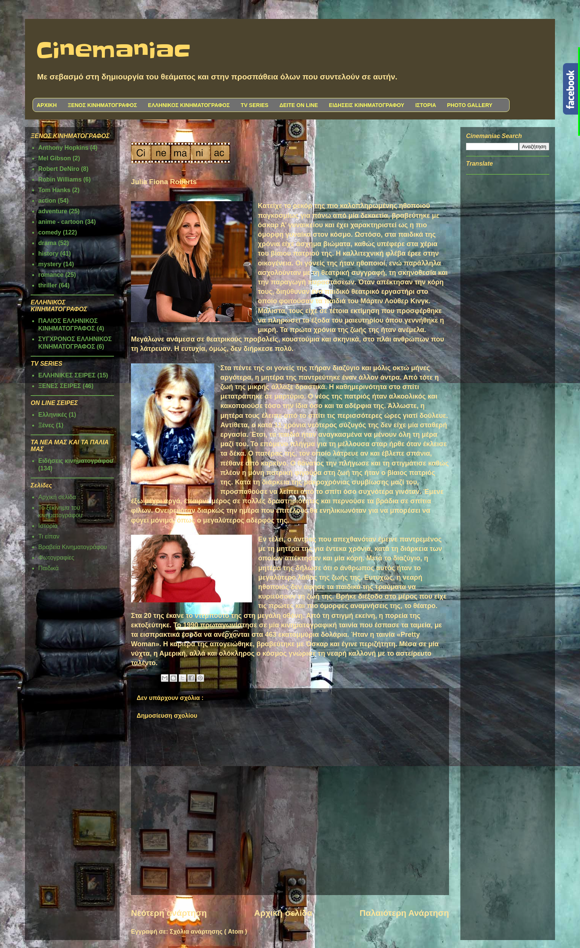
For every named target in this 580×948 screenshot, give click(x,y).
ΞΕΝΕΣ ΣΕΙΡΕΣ (59, 386)
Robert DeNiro (58, 169)
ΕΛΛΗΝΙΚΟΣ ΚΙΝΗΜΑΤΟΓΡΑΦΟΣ (189, 105)
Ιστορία (48, 526)
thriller (47, 285)
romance (51, 275)
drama (47, 243)
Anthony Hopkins (63, 147)
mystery (49, 264)
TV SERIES (254, 105)
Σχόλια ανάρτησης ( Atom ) (208, 931)
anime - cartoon (60, 222)
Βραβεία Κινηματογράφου (72, 547)
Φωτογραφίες (56, 557)
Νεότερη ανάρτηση (169, 913)
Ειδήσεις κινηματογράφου (75, 461)
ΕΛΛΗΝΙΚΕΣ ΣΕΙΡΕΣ (67, 375)
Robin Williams (60, 179)
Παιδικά (48, 568)
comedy (49, 232)
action (47, 200)
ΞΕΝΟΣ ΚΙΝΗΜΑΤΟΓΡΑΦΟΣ (102, 105)
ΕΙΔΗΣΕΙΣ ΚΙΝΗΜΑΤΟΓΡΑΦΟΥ (366, 105)
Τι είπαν (48, 536)
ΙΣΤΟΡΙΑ (425, 105)
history (48, 253)
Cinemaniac (113, 51)
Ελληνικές (52, 414)
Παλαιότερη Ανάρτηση (404, 913)
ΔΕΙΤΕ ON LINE (298, 105)
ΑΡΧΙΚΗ (47, 105)
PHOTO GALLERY (470, 105)
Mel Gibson (54, 158)
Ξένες (46, 425)
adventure (52, 211)
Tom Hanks (54, 190)
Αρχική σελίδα (283, 913)
